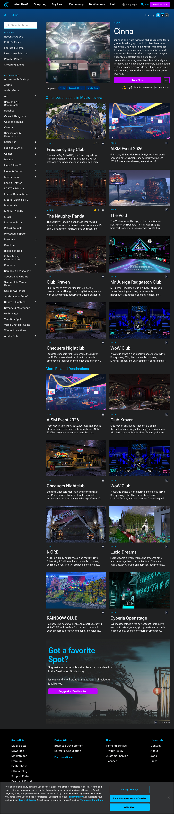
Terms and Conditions (91, 800)
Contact (156, 745)
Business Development (68, 745)
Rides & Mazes (13, 250)
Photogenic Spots (14, 233)
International (12, 177)
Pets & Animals (13, 228)
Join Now (137, 80)
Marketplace (19, 755)
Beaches (9, 110)
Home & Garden (13, 171)
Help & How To (13, 165)
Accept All (129, 807)
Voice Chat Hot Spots (17, 324)
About (154, 750)
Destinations (19, 766)
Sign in (145, 4)
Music (15, 15)
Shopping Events (14, 64)
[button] (21, 4)
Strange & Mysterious (17, 308)
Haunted (9, 159)
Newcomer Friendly (16, 53)
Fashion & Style (13, 147)
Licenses (111, 761)
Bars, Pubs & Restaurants (11, 103)
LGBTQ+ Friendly (14, 188)
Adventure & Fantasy (16, 79)
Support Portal (20, 776)
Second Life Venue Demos (15, 284)
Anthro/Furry (11, 90)
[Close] (168, 797)
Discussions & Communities (12, 135)
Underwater (11, 313)
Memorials (10, 205)
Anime (8, 84)
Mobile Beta (19, 745)
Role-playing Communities (12, 258)
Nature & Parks (13, 222)
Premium (9, 239)
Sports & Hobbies (14, 302)
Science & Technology (17, 271)
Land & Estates (13, 182)
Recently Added (13, 36)
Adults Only (11, 336)
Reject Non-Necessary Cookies (129, 798)
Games (8, 153)
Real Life (9, 245)
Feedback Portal (21, 781)
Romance (9, 265)
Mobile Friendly (13, 210)
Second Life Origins (16, 276)
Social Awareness (14, 290)
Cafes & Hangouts (15, 116)
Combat (9, 127)
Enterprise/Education (67, 750)
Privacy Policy (114, 750)
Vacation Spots (13, 319)
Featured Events (14, 47)
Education (10, 141)
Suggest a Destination (73, 691)
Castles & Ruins (13, 121)
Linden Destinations (16, 194)
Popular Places (13, 59)
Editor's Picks (12, 42)
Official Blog (19, 771)
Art (6, 96)
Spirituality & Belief (16, 296)
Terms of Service (116, 745)
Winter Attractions (15, 330)
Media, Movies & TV (16, 199)
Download (17, 750)
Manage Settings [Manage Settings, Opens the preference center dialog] (129, 789)
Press (154, 761)
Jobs (154, 755)
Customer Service (117, 755)
